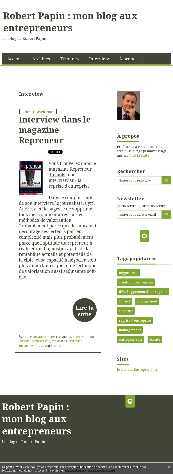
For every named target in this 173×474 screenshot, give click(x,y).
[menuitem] (14, 58)
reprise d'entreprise (35, 341)
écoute (154, 339)
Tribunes (69, 58)
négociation (129, 272)
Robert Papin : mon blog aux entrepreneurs (70, 21)
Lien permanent (32, 337)
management (130, 330)
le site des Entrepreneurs (137, 369)
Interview (99, 58)
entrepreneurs (131, 339)
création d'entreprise (136, 282)
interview (26, 345)
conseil (124, 301)
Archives (41, 58)
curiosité (126, 311)
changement (147, 301)
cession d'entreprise (67, 341)
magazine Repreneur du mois (70, 172)
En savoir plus (55, 470)
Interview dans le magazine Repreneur (55, 130)
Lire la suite (84, 311)
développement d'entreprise (143, 291)
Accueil (14, 58)
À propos (128, 58)
